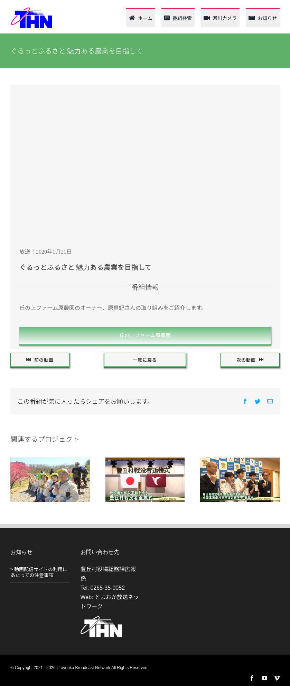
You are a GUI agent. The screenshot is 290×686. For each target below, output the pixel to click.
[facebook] (252, 678)
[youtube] (264, 678)
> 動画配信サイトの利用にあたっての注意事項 (38, 572)
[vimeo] (277, 678)
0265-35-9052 (107, 587)
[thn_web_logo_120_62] (31, 10)
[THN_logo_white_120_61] (101, 619)
